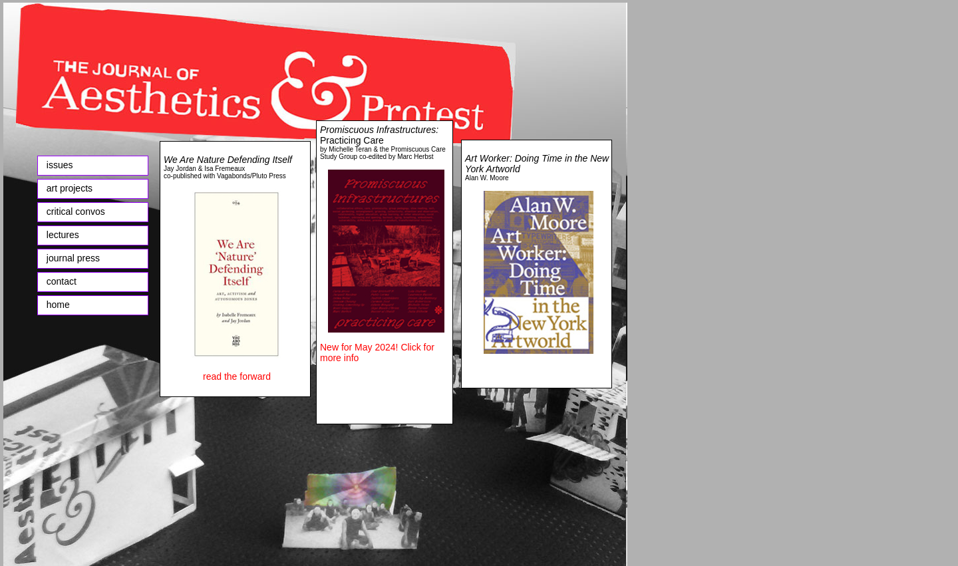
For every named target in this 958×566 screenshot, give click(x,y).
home (55, 304)
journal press (73, 258)
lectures (60, 234)
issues (60, 165)
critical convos (76, 211)
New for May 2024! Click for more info (377, 352)
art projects (69, 188)
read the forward (237, 376)
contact (62, 281)
